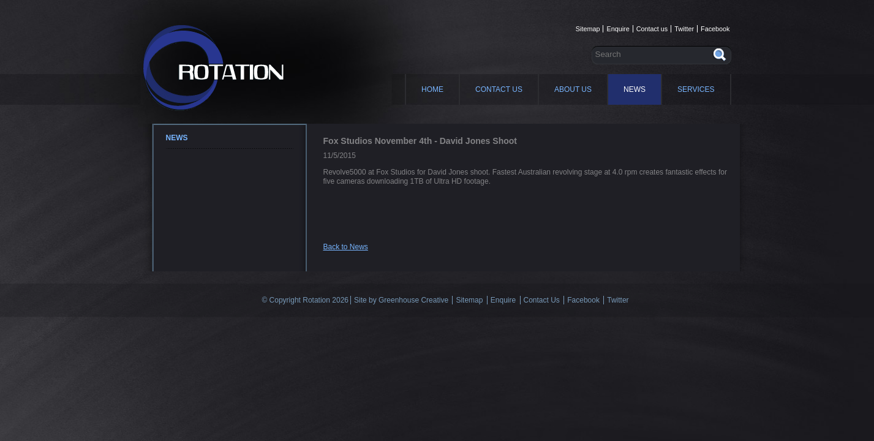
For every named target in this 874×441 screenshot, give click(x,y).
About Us (573, 89)
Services (695, 89)
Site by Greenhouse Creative (401, 300)
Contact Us (498, 89)
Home (432, 89)
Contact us (652, 28)
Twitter (684, 28)
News (634, 89)
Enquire (617, 28)
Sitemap (588, 28)
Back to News (345, 247)
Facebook (715, 28)
